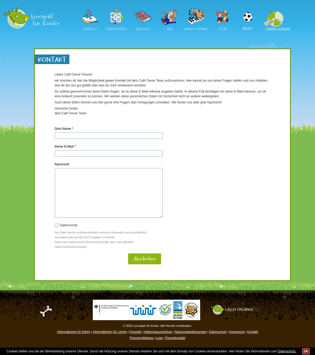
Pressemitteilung (141, 338)
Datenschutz (69, 225)
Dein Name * (64, 129)
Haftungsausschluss (158, 332)
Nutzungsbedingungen (191, 332)
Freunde (135, 332)
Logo (159, 338)
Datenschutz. (287, 351)
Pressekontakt (175, 338)
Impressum (237, 332)
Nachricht (62, 164)
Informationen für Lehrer (110, 332)
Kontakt (252, 332)
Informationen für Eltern (73, 332)
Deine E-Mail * (65, 146)
